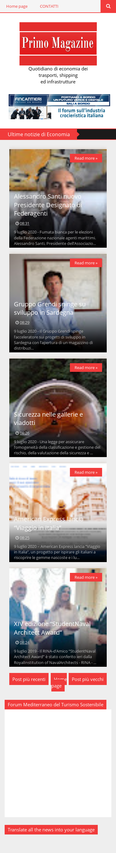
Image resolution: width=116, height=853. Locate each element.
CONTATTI (49, 6)
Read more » (86, 158)
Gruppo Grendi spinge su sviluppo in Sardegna (50, 308)
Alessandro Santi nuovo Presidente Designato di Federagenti (48, 204)
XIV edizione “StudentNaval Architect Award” (52, 628)
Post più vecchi (88, 679)
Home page (17, 6)
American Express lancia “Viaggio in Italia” (49, 523)
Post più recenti (28, 679)
